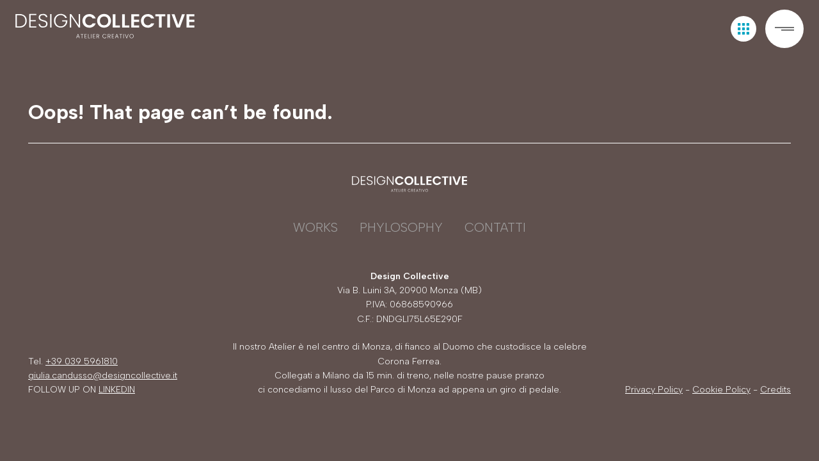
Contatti (495, 227)
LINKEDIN (117, 389)
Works (315, 227)
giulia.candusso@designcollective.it (102, 375)
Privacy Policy (654, 389)
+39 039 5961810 (81, 361)
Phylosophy (401, 227)
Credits (775, 389)
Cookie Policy (721, 389)
